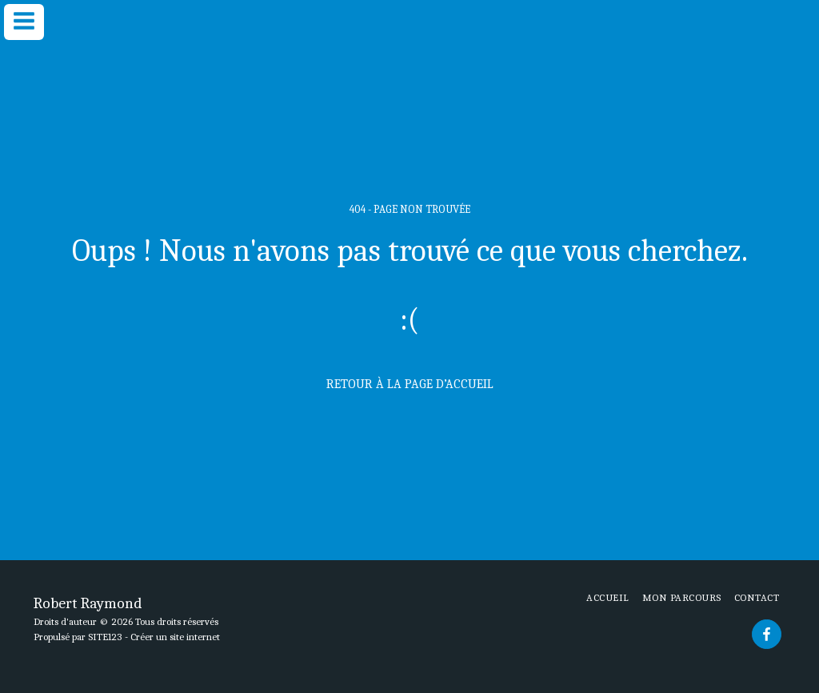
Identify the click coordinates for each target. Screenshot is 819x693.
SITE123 (105, 637)
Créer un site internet (175, 637)
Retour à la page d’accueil (409, 384)
